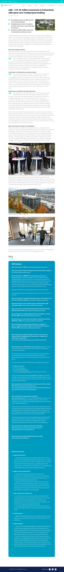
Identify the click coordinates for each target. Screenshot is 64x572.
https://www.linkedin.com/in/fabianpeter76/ (23, 429)
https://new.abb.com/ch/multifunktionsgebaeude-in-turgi (29, 251)
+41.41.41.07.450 (4, 1)
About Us (30, 5)
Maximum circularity (18, 366)
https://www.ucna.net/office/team (20, 438)
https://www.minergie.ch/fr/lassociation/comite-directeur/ (26, 427)
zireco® (40, 375)
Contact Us (60, 5)
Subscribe (42, 5)
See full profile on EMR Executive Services (36, 267)
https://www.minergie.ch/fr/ (19, 398)
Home (23, 5)
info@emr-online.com (13, 1)
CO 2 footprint (21, 368)
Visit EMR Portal (51, 5)
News (36, 5)
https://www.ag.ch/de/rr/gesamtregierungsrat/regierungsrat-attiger (29, 340)
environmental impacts (26, 372)
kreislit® (33, 375)
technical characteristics (22, 370)
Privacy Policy (45, 569)
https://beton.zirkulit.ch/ (40, 346)
